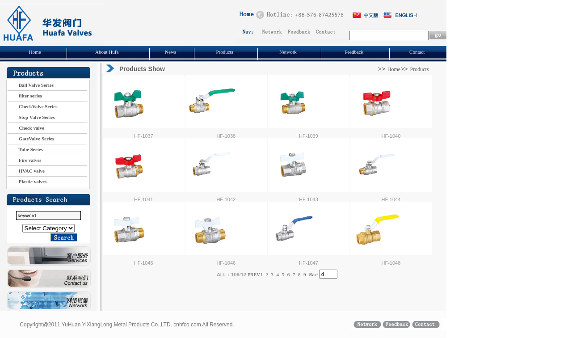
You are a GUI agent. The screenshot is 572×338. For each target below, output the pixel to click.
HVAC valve (26, 170)
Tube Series (25, 149)
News (170, 52)
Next (313, 274)
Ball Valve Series (31, 85)
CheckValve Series (32, 106)
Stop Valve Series (31, 117)
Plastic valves (27, 181)
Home (35, 52)
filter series (25, 95)
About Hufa (106, 52)
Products (224, 52)
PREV (254, 274)
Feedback (354, 52)
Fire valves (25, 160)
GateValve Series (31, 138)
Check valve (26, 128)
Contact (417, 52)
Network (288, 52)
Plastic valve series (48, 228)
